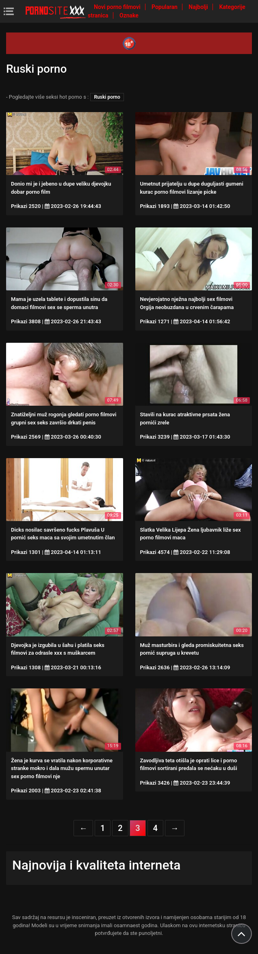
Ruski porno (107, 97)
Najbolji (199, 7)
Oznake (129, 15)
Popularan (165, 7)
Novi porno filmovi (118, 7)
